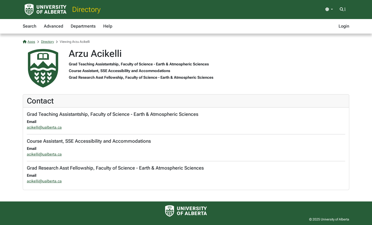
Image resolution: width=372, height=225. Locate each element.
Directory (86, 9)
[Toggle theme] (329, 9)
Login (344, 26)
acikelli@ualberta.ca (44, 127)
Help (107, 26)
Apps (29, 42)
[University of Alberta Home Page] (45, 9)
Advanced (53, 26)
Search (29, 26)
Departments (83, 26)
